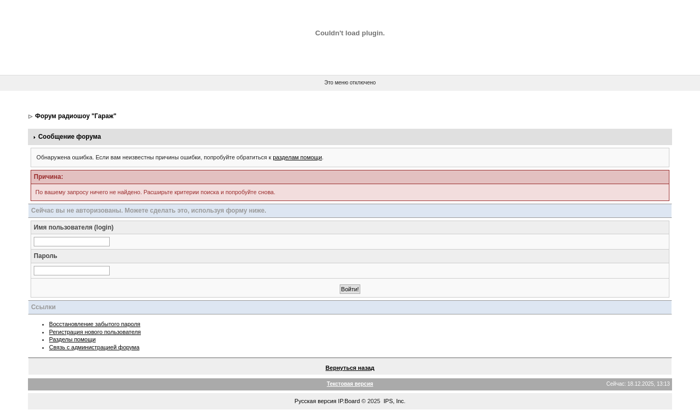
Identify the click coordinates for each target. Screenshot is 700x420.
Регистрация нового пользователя (95, 332)
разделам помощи (297, 157)
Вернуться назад (350, 368)
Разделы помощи (72, 339)
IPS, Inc (393, 401)
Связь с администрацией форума (94, 347)
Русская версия (315, 401)
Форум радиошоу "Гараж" (75, 116)
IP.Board (349, 401)
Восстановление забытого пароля (94, 324)
